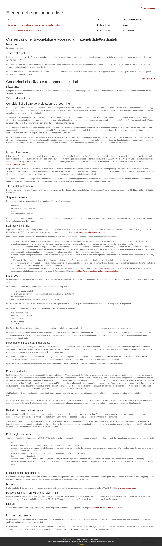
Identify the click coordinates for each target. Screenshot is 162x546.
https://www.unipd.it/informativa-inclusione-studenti (98, 271)
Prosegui (81, 544)
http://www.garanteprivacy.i (125, 488)
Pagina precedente (148, 8)
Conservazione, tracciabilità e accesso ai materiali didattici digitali (68, 541)
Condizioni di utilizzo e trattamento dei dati (101, 541)
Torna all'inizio (148, 79)
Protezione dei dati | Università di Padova (107, 508)
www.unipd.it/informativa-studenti (92, 232)
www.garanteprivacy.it (15, 164)
